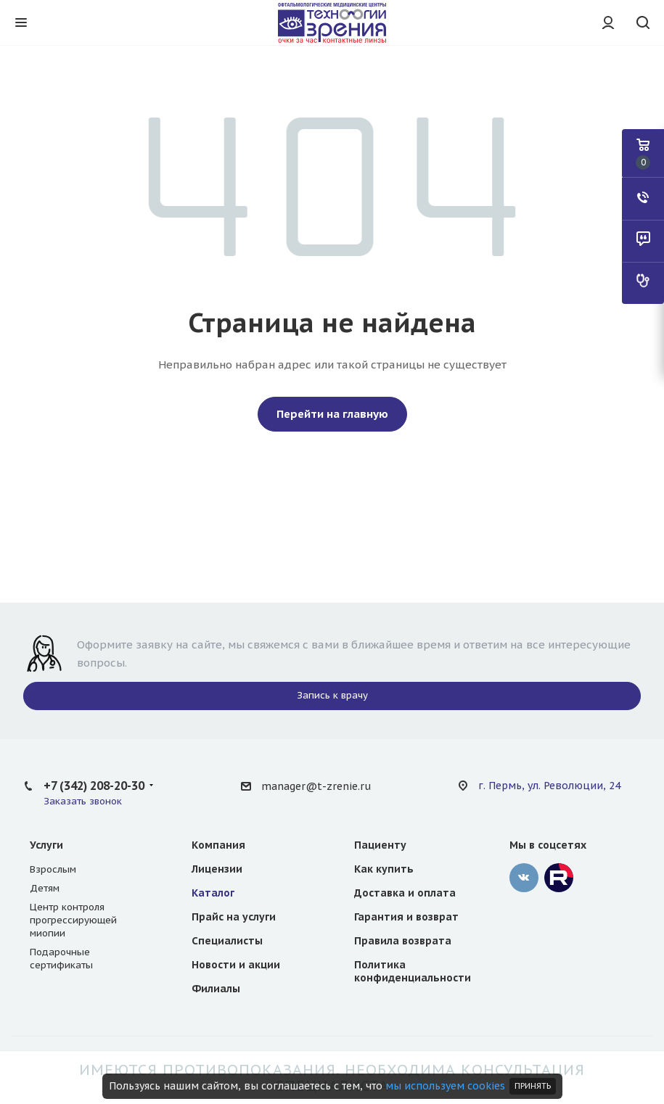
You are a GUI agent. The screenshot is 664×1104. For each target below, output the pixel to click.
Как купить (384, 869)
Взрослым (53, 869)
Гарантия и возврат (406, 916)
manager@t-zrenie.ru (316, 786)
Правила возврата (402, 940)
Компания (218, 845)
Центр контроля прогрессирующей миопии (73, 920)
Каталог (213, 892)
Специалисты (227, 940)
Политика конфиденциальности (412, 971)
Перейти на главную (332, 414)
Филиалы (216, 988)
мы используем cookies (445, 1085)
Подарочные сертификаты (61, 958)
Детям (45, 888)
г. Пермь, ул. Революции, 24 (549, 785)
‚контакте (523, 877)
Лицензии (217, 869)
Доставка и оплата (405, 892)
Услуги (46, 845)
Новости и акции (236, 964)
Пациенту (380, 845)
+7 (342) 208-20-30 (94, 785)
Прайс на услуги (234, 916)
